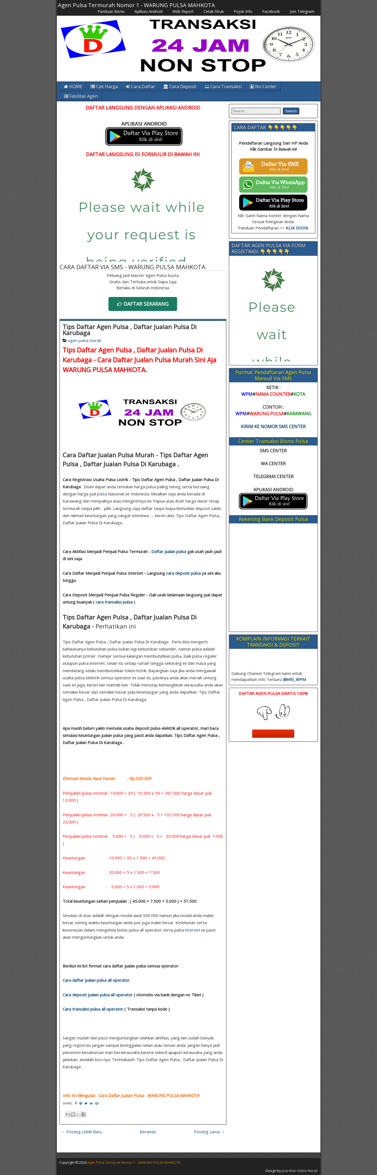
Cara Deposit (179, 86)
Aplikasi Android (149, 11)
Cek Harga (104, 86)
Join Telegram (302, 11)
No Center (263, 86)
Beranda (148, 1131)
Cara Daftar (140, 86)
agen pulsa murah (84, 340)
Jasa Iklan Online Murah (300, 1170)
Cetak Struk (213, 11)
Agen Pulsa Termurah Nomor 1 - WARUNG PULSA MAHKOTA (136, 5)
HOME (73, 86)
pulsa (102, 494)
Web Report (183, 11)
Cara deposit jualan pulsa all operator (98, 994)
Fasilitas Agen (81, 96)
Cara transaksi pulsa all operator (93, 1009)
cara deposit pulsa (183, 573)
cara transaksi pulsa (114, 602)
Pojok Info (243, 11)
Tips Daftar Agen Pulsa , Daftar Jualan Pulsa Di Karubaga (130, 330)
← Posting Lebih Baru (81, 1131)
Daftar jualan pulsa (168, 551)
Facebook (271, 11)
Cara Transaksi (223, 86)
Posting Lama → (209, 1131)
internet (192, 930)
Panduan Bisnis (111, 11)
